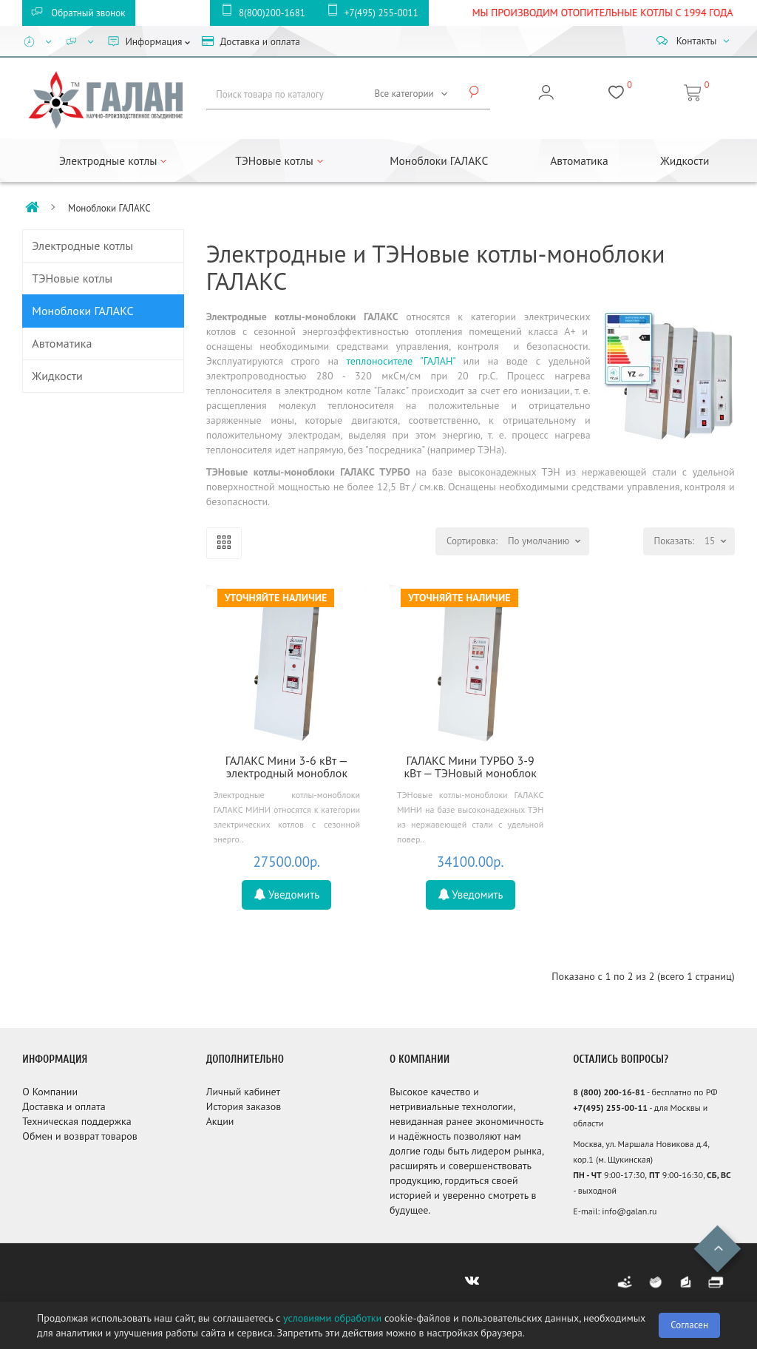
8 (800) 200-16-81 (609, 1092)
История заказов (244, 1106)
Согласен (689, 1325)
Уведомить (286, 895)
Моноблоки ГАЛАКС (439, 160)
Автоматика (579, 160)
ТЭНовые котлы (72, 278)
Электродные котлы (82, 245)
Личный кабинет (243, 1091)
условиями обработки (332, 1318)
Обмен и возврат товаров (79, 1136)
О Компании (50, 1091)
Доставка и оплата (63, 1106)
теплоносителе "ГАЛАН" (400, 361)
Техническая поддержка (76, 1121)
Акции (220, 1121)
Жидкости (684, 160)
